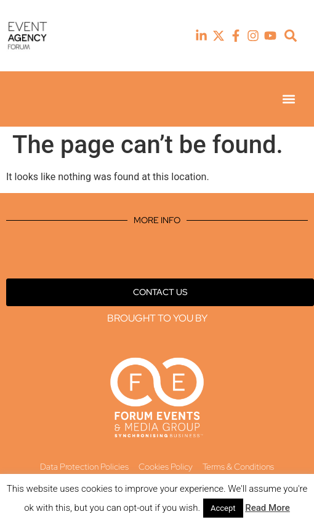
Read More (267, 507)
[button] (291, 36)
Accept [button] (223, 508)
